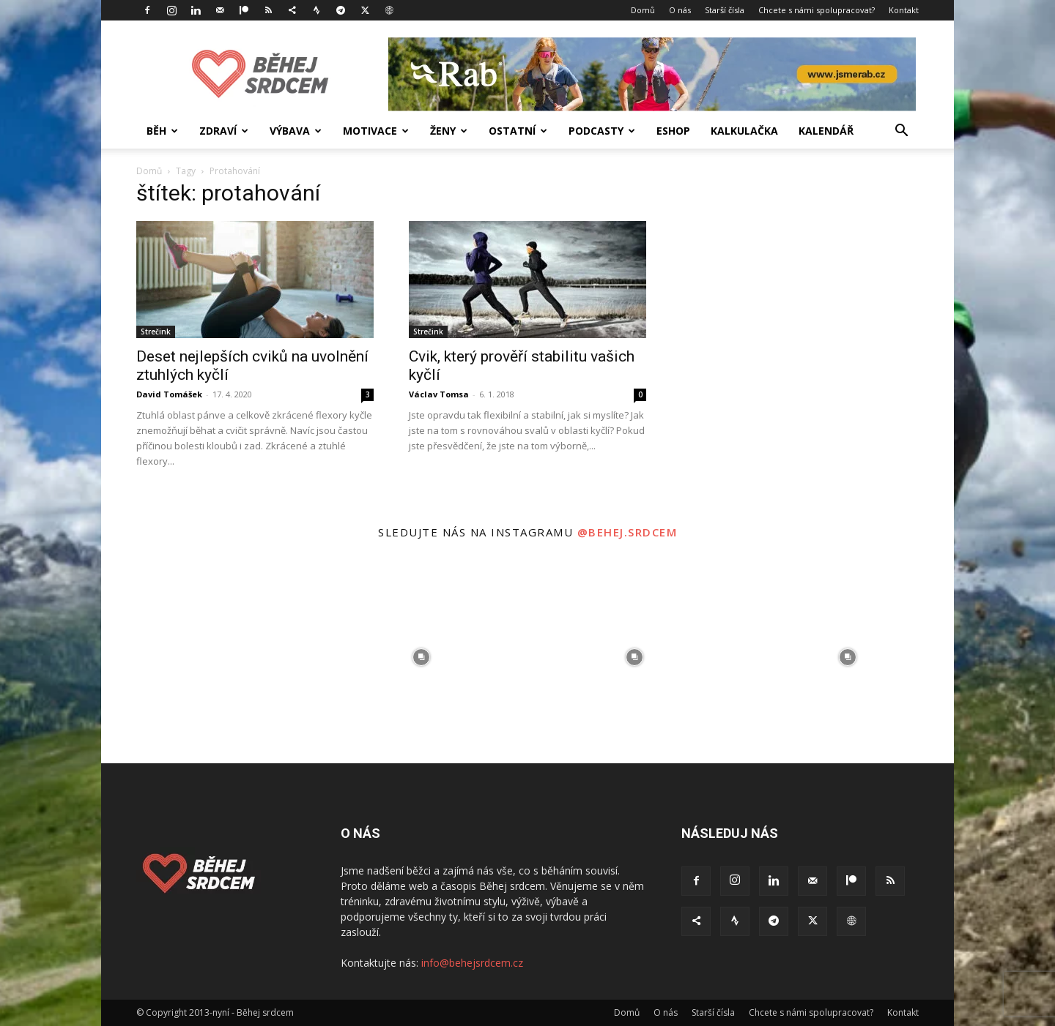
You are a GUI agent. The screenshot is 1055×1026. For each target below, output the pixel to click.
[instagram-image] (207, 656)
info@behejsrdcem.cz (472, 963)
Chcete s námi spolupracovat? (816, 9)
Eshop (673, 131)
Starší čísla (724, 9)
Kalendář (826, 131)
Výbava (296, 131)
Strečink (156, 331)
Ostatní (518, 131)
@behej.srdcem (627, 532)
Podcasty (602, 131)
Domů (643, 9)
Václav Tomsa (439, 394)
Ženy (448, 131)
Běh (162, 131)
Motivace (376, 131)
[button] (901, 132)
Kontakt (904, 9)
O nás (680, 9)
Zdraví (223, 131)
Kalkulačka (744, 131)
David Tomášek (169, 394)
